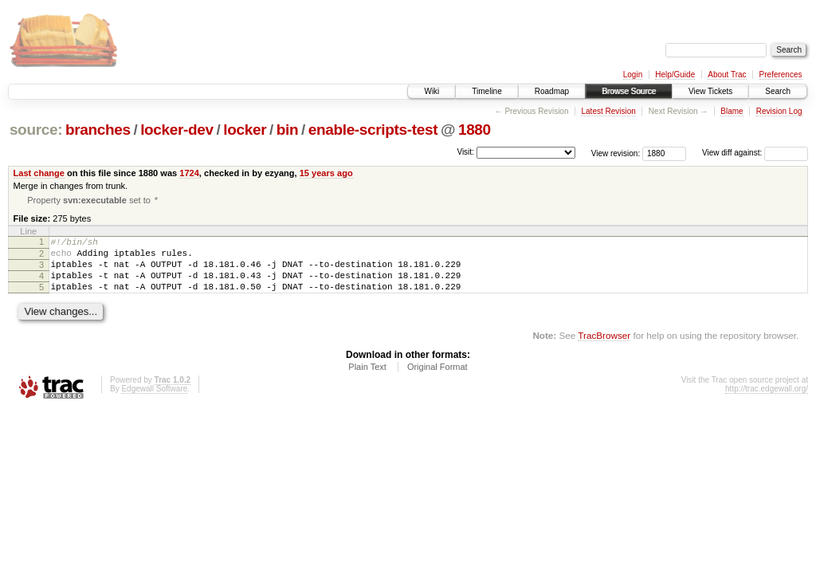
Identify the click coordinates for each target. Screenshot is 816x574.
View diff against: (755, 152)
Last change (39, 173)
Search (777, 91)
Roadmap (552, 91)
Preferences (780, 74)
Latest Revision (608, 111)
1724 (189, 173)
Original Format (437, 380)
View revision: (616, 152)
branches (98, 129)
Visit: (465, 151)
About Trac (727, 74)
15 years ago (326, 173)
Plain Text (367, 380)
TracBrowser (604, 349)
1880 (474, 129)
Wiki (431, 91)
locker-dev (177, 129)
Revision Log (779, 111)
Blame (731, 111)
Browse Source (629, 91)
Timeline (486, 91)
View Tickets (710, 91)
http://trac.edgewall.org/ (766, 402)
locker (244, 129)
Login (632, 74)
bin (287, 129)
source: (36, 129)
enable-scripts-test (372, 129)
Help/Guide (675, 74)
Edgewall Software (154, 402)
